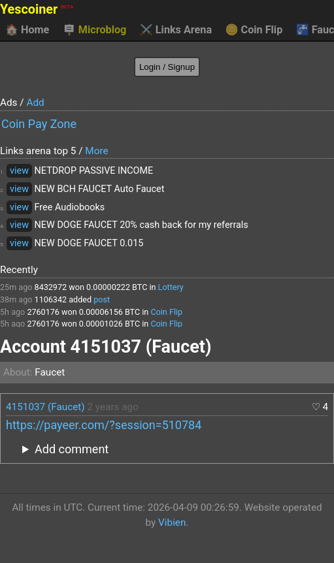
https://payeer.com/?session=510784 (103, 425)
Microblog (95, 30)
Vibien (172, 522)
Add (35, 102)
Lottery (171, 287)
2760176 (43, 312)
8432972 (51, 287)
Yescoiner (36, 9)
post (101, 299)
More (96, 151)
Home (27, 30)
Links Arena (176, 30)
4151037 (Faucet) (45, 407)
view (19, 170)
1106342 (51, 299)
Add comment (72, 449)
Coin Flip (254, 30)
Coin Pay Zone (38, 124)
